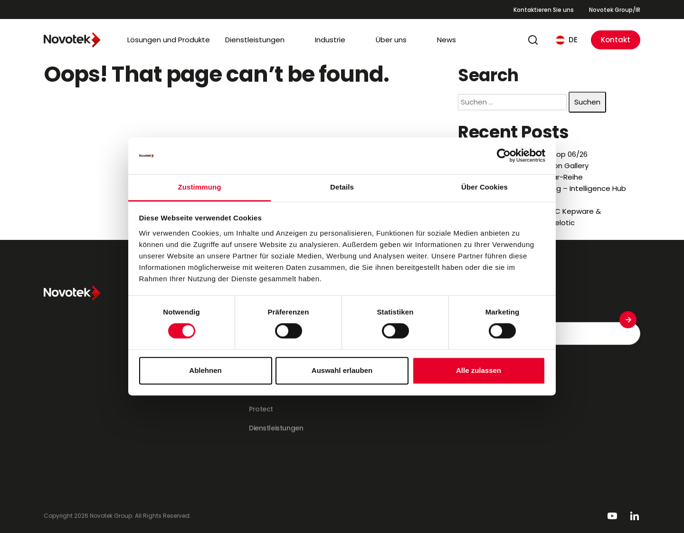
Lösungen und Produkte (168, 40)
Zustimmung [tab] (199, 187)
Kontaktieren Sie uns (543, 10)
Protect (261, 409)
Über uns (391, 40)
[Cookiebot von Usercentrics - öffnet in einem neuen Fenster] (503, 156)
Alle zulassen (478, 370)
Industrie (330, 40)
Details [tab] (342, 187)
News (446, 40)
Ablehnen (205, 370)
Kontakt (615, 40)
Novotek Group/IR (614, 10)
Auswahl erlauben (342, 370)
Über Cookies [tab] (484, 187)
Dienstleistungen (255, 40)
